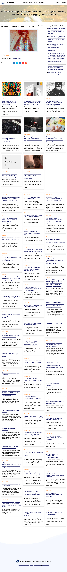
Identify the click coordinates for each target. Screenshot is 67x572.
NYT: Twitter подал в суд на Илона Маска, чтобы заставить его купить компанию (11, 220)
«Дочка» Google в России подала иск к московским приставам (33, 216)
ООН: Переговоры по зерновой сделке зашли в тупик (32, 324)
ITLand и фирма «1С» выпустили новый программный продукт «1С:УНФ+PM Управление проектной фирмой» (11, 393)
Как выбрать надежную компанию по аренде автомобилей (55, 513)
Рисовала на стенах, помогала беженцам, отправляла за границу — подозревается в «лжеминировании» (11, 258)
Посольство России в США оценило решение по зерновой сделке (32, 398)
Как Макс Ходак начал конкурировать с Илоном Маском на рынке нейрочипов (33, 289)
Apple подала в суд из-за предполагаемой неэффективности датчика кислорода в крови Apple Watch (54, 365)
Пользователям (37, 565)
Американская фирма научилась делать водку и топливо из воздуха (11, 316)
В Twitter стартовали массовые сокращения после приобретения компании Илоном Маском (33, 103)
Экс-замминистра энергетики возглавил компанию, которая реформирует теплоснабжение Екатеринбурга (54, 139)
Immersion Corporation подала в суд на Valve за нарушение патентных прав (32, 269)
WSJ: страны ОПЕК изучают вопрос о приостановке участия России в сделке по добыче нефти (55, 241)
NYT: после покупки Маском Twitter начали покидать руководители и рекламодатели (10, 175)
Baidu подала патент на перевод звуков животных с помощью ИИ (33, 250)
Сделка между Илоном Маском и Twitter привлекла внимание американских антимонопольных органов (33, 139)
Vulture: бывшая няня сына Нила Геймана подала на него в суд (33, 306)
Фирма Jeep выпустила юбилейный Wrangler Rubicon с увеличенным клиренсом (10, 335)
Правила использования (24, 565)
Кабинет (63, 2)
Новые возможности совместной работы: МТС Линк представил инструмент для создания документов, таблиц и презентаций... (56, 47)
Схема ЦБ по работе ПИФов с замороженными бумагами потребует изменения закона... (55, 68)
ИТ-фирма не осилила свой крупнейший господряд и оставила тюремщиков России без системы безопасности (11, 465)
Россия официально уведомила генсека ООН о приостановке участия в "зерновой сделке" (32, 473)
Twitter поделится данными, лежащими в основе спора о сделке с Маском (9, 103)
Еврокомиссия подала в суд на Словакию (10, 373)
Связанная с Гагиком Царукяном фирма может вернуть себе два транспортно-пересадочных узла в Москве (11, 504)
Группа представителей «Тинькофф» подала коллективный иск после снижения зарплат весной (31, 344)
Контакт (41, 2)
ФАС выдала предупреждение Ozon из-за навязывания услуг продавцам (54, 437)
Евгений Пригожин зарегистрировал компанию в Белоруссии (54, 495)
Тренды (30, 2)
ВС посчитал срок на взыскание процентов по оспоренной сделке (33, 361)
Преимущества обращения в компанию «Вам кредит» (54, 418)
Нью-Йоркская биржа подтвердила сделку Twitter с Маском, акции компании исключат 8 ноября (54, 103)
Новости (25, 2)
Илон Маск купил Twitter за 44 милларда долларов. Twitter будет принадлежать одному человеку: (11, 278)
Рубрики (36, 2)
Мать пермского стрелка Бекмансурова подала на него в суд (32, 233)
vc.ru (7, 55)
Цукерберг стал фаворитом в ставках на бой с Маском (10, 447)
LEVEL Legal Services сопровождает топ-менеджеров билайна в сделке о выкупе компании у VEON (54, 261)
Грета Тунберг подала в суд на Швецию (10, 411)
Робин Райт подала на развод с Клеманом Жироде (32, 198)
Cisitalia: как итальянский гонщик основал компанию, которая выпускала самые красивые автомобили (11, 199)
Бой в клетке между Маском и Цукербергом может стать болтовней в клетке (54, 344)
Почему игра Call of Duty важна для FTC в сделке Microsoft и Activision (32, 514)
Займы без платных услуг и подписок (53, 384)
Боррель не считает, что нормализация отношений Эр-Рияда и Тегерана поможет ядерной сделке (54, 199)
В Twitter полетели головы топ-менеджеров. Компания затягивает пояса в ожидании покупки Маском (32, 176)
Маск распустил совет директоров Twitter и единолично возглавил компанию (11, 239)
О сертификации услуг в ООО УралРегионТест (54, 324)
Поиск (56, 2)
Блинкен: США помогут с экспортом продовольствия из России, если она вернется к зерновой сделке (54, 221)
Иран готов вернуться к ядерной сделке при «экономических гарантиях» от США (33, 434)
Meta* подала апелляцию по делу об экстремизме (11, 484)
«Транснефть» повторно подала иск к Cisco (11, 429)
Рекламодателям (45, 565)
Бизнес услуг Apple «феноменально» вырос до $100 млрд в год (55, 475)
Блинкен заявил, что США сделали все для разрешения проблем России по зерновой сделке (32, 494)
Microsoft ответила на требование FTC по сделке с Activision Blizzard (33, 417)
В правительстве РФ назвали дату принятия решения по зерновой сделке (33, 454)
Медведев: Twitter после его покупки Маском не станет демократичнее (9, 140)
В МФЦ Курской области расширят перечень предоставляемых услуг (52, 455)
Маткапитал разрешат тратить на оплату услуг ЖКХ (55, 402)
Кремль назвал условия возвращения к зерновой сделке (33, 379)
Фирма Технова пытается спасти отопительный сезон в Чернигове (11, 297)
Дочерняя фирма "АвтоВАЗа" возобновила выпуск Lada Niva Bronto (10, 355)
